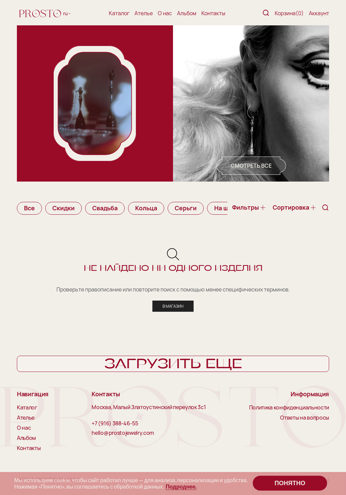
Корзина (289, 13)
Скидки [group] (63, 208)
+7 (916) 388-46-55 (115, 424)
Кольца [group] (146, 208)
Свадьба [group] (105, 208)
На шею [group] (225, 208)
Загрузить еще (173, 364)
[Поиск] (266, 13)
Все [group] (29, 208)
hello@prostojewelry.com (123, 433)
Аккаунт (319, 13)
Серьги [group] (186, 208)
